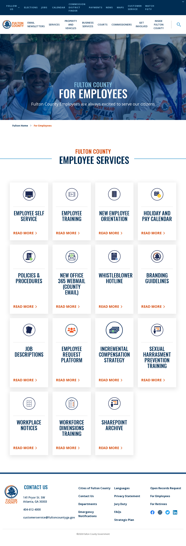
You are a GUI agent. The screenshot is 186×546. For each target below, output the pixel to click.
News (109, 7)
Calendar (58, 7)
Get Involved (142, 24)
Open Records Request (165, 488)
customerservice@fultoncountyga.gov (49, 517)
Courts (102, 24)
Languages (122, 488)
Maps (120, 7)
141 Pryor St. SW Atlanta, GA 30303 (35, 499)
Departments (87, 504)
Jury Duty (120, 504)
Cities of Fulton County (94, 488)
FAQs (117, 512)
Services (54, 24)
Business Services (88, 24)
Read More (29, 234)
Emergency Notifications (87, 514)
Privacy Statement (127, 496)
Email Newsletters (36, 24)
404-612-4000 (32, 509)
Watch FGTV (149, 7)
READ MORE (114, 307)
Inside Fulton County (159, 24)
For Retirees (158, 504)
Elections (31, 7)
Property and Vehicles (71, 24)
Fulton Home (20, 125)
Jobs (44, 7)
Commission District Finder (77, 7)
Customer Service (135, 7)
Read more (29, 448)
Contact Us (86, 496)
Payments (95, 7)
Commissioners (122, 24)
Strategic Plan (124, 520)
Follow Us (13, 7)
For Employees (160, 496)
